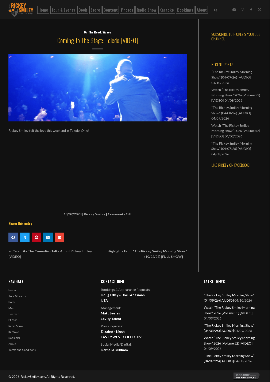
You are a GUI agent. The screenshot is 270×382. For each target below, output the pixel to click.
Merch (12, 308)
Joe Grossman (133, 295)
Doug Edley (110, 295)
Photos (12, 320)
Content (13, 314)
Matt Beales (110, 313)
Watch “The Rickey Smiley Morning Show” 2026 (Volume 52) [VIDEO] (235, 130)
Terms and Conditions (22, 349)
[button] (234, 10)
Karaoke (13, 332)
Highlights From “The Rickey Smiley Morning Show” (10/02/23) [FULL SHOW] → (147, 253)
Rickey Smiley (94, 214)
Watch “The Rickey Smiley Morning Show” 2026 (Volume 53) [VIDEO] (235, 95)
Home (12, 290)
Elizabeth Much (113, 331)
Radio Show (15, 326)
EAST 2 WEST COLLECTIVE (122, 337)
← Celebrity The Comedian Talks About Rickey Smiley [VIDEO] (50, 253)
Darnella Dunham (114, 350)
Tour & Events (17, 296)
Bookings (14, 337)
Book (11, 302)
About (12, 344)
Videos (107, 32)
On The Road (92, 32)
